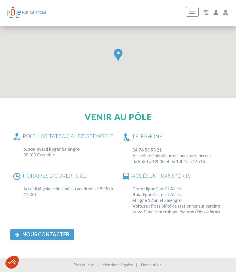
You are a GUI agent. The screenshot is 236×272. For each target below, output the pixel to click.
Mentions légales (117, 264)
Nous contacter (42, 234)
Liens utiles (151, 264)
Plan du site (83, 264)
